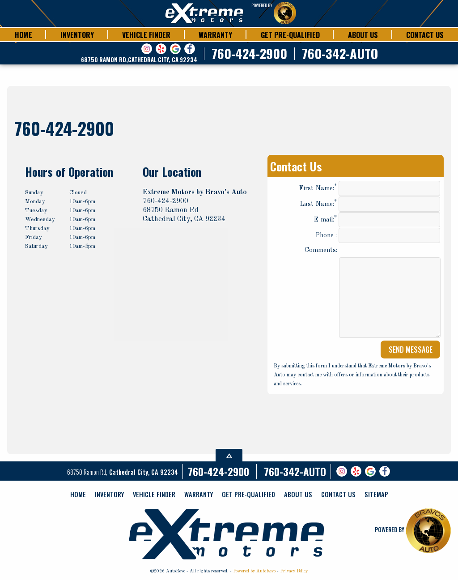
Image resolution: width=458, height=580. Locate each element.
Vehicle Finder (154, 494)
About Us (298, 494)
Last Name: (370, 204)
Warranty (198, 494)
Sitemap (376, 494)
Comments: (321, 250)
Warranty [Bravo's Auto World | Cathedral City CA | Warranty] (215, 35)
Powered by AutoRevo (254, 571)
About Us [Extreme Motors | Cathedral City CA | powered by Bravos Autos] (363, 35)
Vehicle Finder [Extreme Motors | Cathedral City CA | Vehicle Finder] (146, 35)
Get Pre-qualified (248, 494)
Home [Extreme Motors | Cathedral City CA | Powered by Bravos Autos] (23, 35)
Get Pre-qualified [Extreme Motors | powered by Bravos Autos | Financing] (290, 35)
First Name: (369, 188)
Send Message (411, 349)
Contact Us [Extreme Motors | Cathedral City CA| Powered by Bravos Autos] (425, 35)
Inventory (109, 494)
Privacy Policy (294, 571)
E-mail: (377, 219)
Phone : (377, 235)
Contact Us (338, 494)
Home (78, 494)
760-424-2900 (218, 471)
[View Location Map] (139, 59)
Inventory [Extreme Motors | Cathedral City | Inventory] (77, 35)
